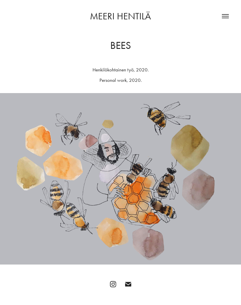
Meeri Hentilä (120, 16)
